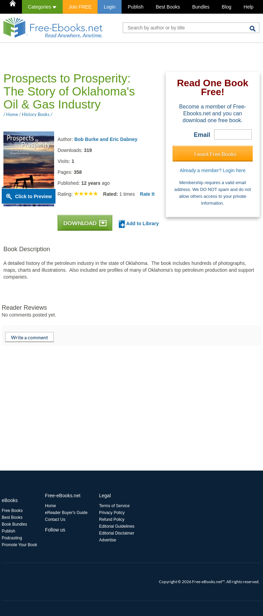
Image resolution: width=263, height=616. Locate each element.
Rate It (147, 194)
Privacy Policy (112, 512)
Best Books (168, 7)
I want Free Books (215, 154)
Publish (135, 7)
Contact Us (55, 519)
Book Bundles (14, 524)
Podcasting (12, 538)
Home (50, 505)
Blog (226, 7)
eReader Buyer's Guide (66, 512)
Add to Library (139, 224)
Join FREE (79, 7)
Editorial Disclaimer (116, 533)
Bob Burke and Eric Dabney (105, 139)
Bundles (201, 7)
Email (202, 134)
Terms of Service (114, 505)
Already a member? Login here (213, 170)
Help (248, 7)
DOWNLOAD (85, 223)
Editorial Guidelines (116, 526)
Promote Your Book (19, 544)
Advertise (107, 540)
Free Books (12, 510)
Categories (42, 7)
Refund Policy (111, 519)
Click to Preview (33, 196)
